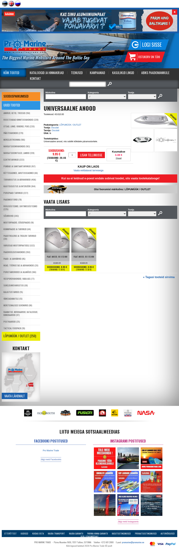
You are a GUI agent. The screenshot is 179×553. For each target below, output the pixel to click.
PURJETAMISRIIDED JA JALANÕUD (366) (19, 272)
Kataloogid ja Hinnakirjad (47, 72)
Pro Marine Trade (51, 450)
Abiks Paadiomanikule (155, 72)
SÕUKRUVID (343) (11, 215)
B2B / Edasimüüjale (89, 536)
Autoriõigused (168, 533)
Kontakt (35, 78)
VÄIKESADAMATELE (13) (12, 298)
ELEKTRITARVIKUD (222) (13, 159)
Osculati (55, 127)
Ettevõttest (10, 533)
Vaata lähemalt (14, 396)
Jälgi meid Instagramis (128, 521)
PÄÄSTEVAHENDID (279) (13, 133)
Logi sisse (152, 44)
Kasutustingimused (121, 533)
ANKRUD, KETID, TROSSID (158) (16, 113)
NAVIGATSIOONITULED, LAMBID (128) (18, 152)
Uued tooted (11, 105)
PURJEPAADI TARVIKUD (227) (15, 192)
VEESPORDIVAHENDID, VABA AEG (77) (18, 278)
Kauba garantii (76, 533)
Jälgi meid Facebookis (51, 459)
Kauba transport (56, 533)
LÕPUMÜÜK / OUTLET (70, 125)
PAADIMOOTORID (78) (12, 199)
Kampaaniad (97, 72)
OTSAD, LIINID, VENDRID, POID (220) (19, 126)
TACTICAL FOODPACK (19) (14, 328)
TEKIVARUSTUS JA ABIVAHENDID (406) (19, 179)
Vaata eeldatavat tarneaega (88, 170)
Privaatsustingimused (146, 533)
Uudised (24, 533)
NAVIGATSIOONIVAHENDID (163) (16, 146)
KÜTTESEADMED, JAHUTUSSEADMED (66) (20, 172)
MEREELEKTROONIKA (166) (14, 139)
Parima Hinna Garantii (97, 533)
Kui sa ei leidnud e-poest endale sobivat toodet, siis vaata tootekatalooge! (110, 178)
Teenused (77, 72)
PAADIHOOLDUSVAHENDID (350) (16, 252)
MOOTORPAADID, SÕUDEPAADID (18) (18, 222)
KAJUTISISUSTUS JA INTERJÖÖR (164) (19, 186)
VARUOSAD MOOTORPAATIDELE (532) (19, 245)
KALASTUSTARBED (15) (13, 292)
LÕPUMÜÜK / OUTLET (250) (19, 336)
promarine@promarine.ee (133, 542)
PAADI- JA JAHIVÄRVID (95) (14, 258)
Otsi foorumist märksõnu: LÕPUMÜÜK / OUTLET (122, 189)
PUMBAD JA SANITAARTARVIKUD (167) (19, 166)
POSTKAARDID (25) (11, 321)
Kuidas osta (38, 533)
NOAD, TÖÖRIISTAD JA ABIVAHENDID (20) (20, 265)
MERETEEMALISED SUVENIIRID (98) (17, 305)
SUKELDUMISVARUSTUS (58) (15, 285)
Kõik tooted (11, 72)
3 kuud (118, 158)
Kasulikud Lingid (123, 72)
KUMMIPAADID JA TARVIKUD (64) (17, 229)
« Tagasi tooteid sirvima (159, 277)
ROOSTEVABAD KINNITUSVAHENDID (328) (20, 119)
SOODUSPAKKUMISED (15, 96)
